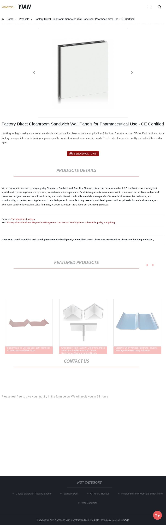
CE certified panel (83, 239)
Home (9, 19)
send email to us (83, 153)
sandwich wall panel (32, 239)
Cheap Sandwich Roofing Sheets (34, 493)
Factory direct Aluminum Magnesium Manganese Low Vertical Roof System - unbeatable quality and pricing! (61, 222)
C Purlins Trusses (100, 493)
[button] (149, 7)
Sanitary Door (71, 493)
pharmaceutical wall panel (58, 239)
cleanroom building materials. (137, 239)
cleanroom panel (11, 239)
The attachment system (23, 219)
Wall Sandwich (90, 502)
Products (24, 19)
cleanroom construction (107, 239)
